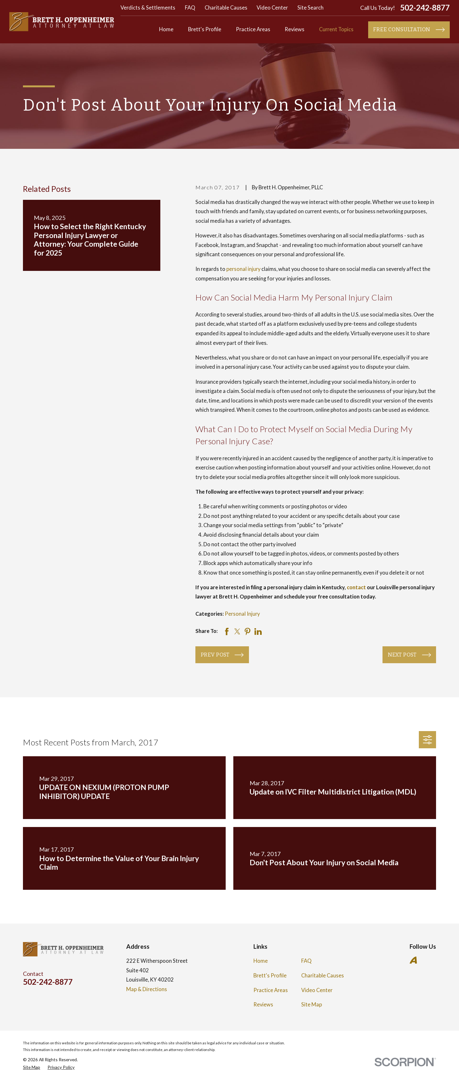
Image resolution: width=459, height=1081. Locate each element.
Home (260, 961)
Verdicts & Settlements (147, 7)
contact (356, 587)
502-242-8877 (425, 8)
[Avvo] (413, 960)
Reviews (263, 1004)
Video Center (272, 7)
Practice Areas (270, 990)
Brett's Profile (270, 975)
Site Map (311, 1004)
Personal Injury (242, 614)
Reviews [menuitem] (294, 29)
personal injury (243, 269)
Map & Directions (146, 989)
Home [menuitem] (166, 29)
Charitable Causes (226, 7)
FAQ (190, 7)
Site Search (310, 7)
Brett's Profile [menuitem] (204, 29)
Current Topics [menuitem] (336, 29)
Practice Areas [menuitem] (253, 29)
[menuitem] (31, 1067)
